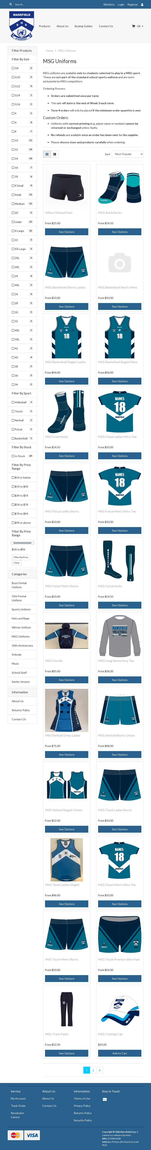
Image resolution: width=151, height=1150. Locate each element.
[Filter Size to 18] (22, 176)
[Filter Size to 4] (22, 113)
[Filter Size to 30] (22, 312)
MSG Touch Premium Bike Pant (119, 959)
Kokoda (16, 654)
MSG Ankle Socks (110, 212)
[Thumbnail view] (47, 154)
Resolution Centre (17, 1115)
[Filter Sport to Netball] (22, 420)
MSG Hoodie (54, 660)
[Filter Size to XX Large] (22, 249)
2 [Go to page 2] (93, 1070)
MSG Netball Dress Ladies (62, 735)
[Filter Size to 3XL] (22, 267)
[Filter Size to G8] (22, 68)
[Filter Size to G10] (22, 77)
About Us (62, 26)
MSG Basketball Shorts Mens (117, 287)
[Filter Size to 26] (22, 294)
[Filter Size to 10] (22, 140)
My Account (18, 1098)
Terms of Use (82, 1098)
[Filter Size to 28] (22, 303)
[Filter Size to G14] (22, 95)
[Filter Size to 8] (22, 131)
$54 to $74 (20, 504)
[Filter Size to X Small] (22, 185)
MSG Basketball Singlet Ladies (65, 362)
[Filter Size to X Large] (22, 230)
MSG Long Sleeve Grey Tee (116, 660)
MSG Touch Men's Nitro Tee (117, 884)
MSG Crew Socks (56, 436)
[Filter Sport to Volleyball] (22, 402)
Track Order (18, 1105)
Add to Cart (119, 1053)
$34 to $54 (20, 495)
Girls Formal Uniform (19, 598)
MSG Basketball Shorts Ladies (65, 287)
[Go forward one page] (99, 1070)
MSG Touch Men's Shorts (61, 959)
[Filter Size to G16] (22, 104)
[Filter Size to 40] (22, 357)
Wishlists (109, 4)
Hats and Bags (20, 618)
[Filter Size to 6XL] (22, 330)
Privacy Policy (82, 1105)
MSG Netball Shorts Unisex (116, 735)
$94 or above (21, 522)
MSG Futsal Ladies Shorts (62, 511)
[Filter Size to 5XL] (22, 339)
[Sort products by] (127, 154)
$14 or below (21, 477)
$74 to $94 (20, 513)
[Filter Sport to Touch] (22, 411)
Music (15, 663)
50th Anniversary (22, 645)
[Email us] (105, 1099)
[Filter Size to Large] (22, 221)
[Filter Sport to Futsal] (22, 429)
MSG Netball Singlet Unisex (63, 810)
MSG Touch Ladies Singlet (62, 884)
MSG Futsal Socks (110, 586)
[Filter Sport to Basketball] (22, 438)
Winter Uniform (21, 627)
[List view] (55, 154)
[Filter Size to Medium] (22, 203)
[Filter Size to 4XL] (22, 285)
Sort (107, 154)
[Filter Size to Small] (22, 194)
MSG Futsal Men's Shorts (61, 586)
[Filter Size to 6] (22, 122)
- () (136, 26)
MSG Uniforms (21, 636)
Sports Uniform (21, 609)
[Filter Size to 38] (22, 366)
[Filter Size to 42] (22, 348)
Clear (17, 562)
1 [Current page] (86, 1070)
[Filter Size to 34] (22, 384)
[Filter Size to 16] (22, 167)
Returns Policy (21, 710)
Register (132, 4)
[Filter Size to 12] (22, 149)
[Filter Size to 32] (22, 321)
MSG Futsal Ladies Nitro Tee (117, 436)
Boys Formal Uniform (19, 585)
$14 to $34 (20, 486)
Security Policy (83, 1120)
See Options (67, 231)
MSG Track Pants (56, 1034)
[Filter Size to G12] (22, 86)
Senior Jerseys (21, 681)
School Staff (19, 672)
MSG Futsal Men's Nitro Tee (117, 511)
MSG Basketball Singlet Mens (118, 362)
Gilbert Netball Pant (59, 212)
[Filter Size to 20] (22, 212)
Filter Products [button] (22, 50)
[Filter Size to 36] (22, 375)
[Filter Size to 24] (22, 276)
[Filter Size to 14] (22, 158)
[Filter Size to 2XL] (22, 258)
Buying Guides (84, 26)
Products (44, 26)
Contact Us (106, 26)
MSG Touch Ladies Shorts (115, 810)
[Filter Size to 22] (22, 239)
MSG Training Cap (110, 1034)
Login (121, 4)
